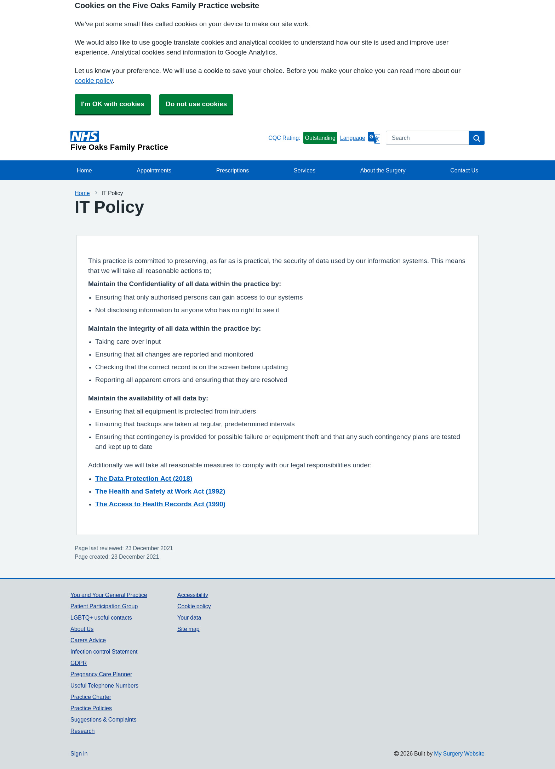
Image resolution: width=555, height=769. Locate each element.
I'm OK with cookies (112, 104)
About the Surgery (383, 170)
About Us (81, 629)
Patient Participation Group (104, 606)
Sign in (78, 753)
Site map (188, 629)
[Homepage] (167, 141)
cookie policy (94, 80)
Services (304, 170)
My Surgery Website (459, 753)
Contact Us (464, 170)
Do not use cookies (196, 104)
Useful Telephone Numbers (104, 685)
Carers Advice (88, 640)
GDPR (78, 663)
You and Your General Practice (108, 595)
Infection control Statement (103, 651)
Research (82, 731)
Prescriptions (232, 170)
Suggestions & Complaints (103, 719)
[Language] (360, 138)
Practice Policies (91, 708)
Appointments (154, 170)
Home (84, 170)
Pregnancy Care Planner (101, 674)
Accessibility (192, 595)
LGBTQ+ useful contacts (101, 617)
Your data (189, 617)
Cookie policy (194, 606)
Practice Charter (90, 697)
